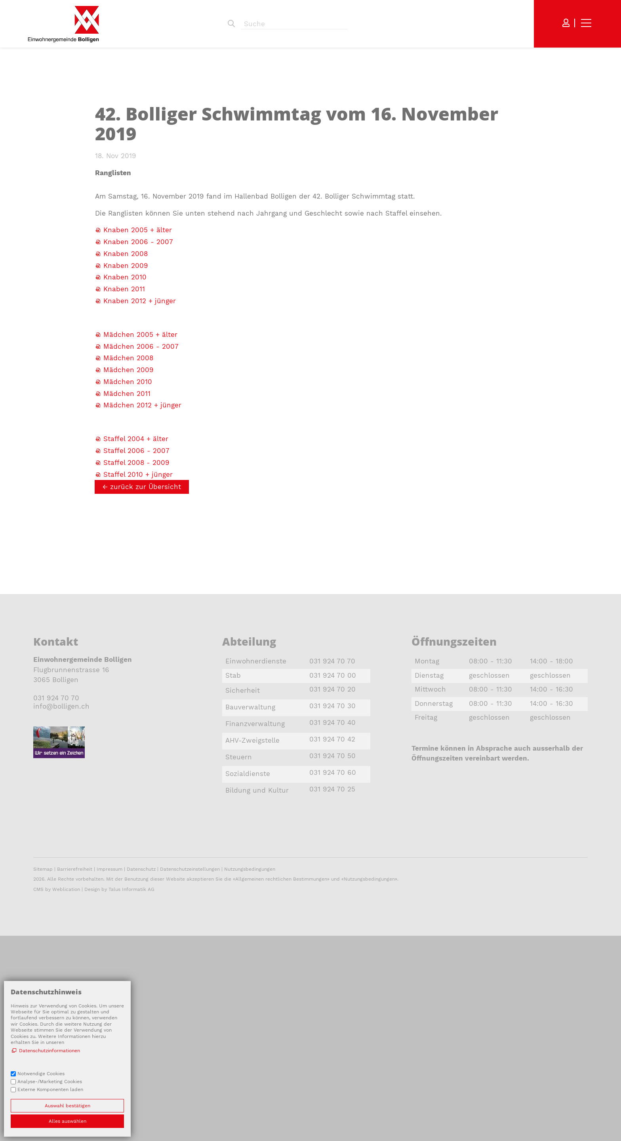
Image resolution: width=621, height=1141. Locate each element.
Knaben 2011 (124, 442)
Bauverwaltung (250, 860)
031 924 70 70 (56, 851)
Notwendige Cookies (41, 1073)
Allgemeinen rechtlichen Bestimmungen (281, 1083)
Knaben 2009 (125, 418)
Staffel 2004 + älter (135, 592)
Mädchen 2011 (126, 546)
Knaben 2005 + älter (137, 383)
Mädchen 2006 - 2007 (141, 499)
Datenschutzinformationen (49, 1050)
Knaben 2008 (125, 407)
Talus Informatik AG (131, 1094)
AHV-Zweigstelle (252, 893)
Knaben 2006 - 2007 (138, 395)
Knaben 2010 (125, 430)
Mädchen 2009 (128, 523)
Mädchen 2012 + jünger (142, 558)
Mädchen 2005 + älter (140, 487)
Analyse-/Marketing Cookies (49, 1081)
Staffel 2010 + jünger (138, 627)
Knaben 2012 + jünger (139, 454)
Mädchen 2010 (127, 535)
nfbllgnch (61, 859)
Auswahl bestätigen (67, 1106)
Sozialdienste (247, 927)
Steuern (238, 910)
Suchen (231, 23)
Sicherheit (242, 843)
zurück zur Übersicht (145, 640)
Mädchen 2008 (128, 511)
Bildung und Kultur (257, 943)
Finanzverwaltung (255, 877)
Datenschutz (141, 1073)
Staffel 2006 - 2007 (137, 604)
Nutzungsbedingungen (249, 1073)
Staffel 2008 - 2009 (136, 615)
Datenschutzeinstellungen (190, 1073)
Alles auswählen (67, 1121)
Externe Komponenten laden (50, 1089)
